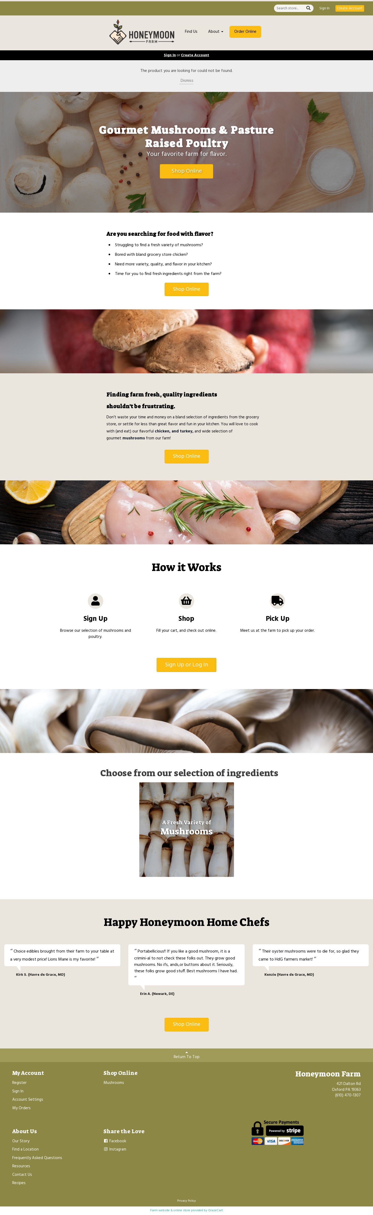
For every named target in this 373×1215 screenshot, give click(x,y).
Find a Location (25, 1149)
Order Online (245, 32)
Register (19, 1083)
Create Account (350, 8)
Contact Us (22, 1175)
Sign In (324, 8)
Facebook (115, 1141)
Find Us (191, 32)
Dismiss (186, 81)
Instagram (115, 1149)
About (215, 32)
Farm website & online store (170, 1210)
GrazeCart (215, 1210)
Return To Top (187, 1055)
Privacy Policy (186, 1201)
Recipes (19, 1183)
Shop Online (186, 171)
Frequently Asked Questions (37, 1158)
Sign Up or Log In (186, 665)
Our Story (20, 1141)
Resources (21, 1166)
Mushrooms (114, 1083)
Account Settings (27, 1099)
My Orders (21, 1108)
